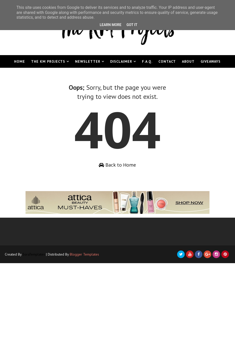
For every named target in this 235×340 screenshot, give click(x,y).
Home (19, 61)
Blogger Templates (84, 254)
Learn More (110, 25)
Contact (167, 61)
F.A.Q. (147, 61)
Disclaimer (121, 61)
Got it (131, 25)
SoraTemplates (33, 254)
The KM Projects (48, 61)
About (188, 61)
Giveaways (211, 61)
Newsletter (87, 61)
